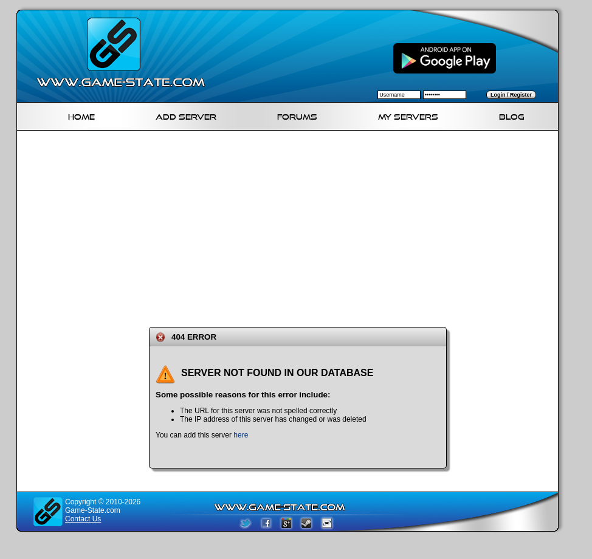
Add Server (186, 115)
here (240, 435)
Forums (297, 115)
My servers (408, 115)
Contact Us (83, 519)
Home (81, 115)
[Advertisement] (274, 227)
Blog (512, 115)
